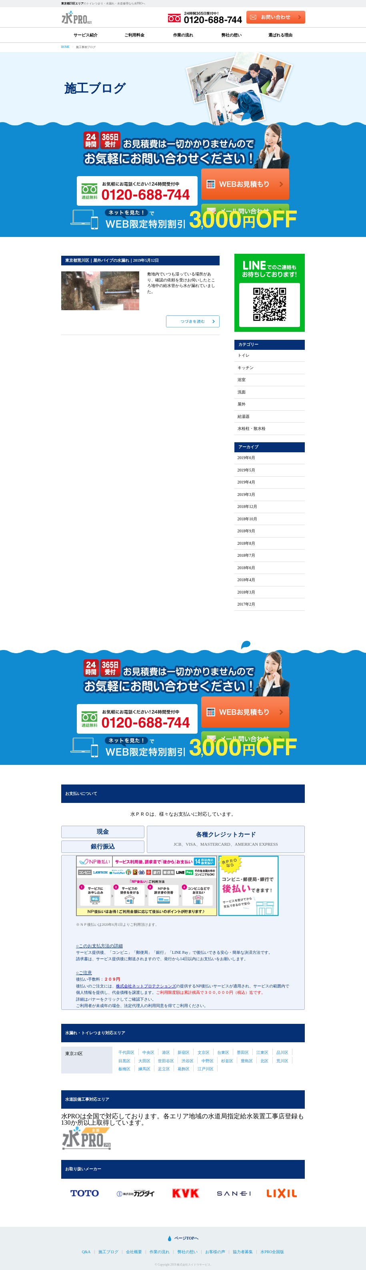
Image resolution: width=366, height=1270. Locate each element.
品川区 (282, 1052)
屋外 (242, 404)
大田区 (144, 1061)
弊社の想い (232, 35)
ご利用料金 (134, 35)
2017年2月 (246, 604)
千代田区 (126, 1052)
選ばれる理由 (280, 35)
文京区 (204, 1052)
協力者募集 (243, 1252)
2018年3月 (246, 592)
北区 (264, 1061)
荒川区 (282, 1061)
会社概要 (134, 1252)
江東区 (262, 1052)
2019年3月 (246, 495)
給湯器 (244, 417)
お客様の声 (215, 1252)
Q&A (86, 1252)
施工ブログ (108, 1252)
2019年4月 (246, 482)
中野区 (208, 1061)
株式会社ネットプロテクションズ (146, 986)
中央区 (148, 1052)
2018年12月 (247, 507)
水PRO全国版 (272, 1252)
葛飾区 (184, 1069)
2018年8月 (246, 544)
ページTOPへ (186, 1238)
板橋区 (124, 1069)
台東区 (223, 1052)
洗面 (242, 392)
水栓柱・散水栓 (252, 429)
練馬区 (144, 1069)
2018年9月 (246, 531)
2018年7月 (246, 556)
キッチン (246, 368)
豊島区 (247, 1061)
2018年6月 (246, 568)
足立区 (164, 1069)
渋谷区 (188, 1061)
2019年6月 (246, 458)
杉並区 (227, 1061)
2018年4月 (246, 580)
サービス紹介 (86, 35)
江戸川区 (206, 1069)
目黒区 (124, 1061)
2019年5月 (246, 470)
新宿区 (184, 1052)
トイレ (244, 355)
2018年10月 (247, 519)
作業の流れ (183, 35)
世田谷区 (166, 1061)
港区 (166, 1052)
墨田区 (243, 1052)
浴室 (242, 380)
